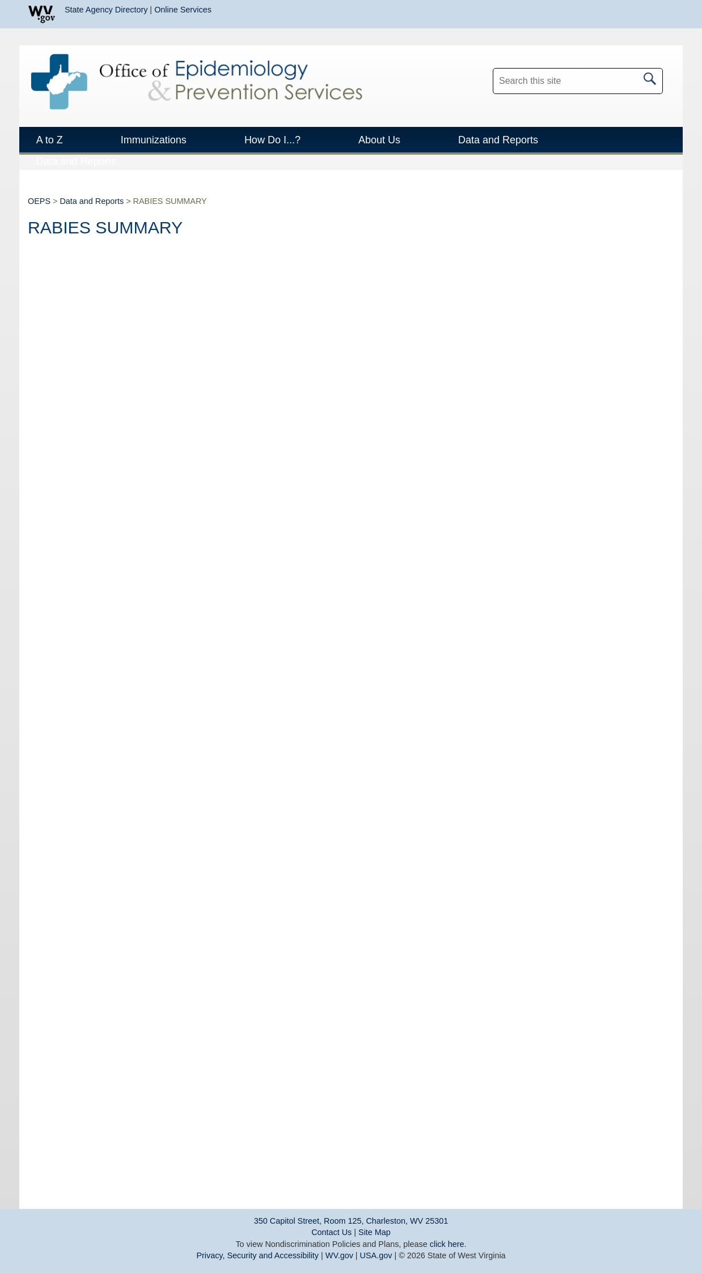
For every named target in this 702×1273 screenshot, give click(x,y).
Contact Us (331, 1232)
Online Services (183, 9)
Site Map (374, 1232)
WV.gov (339, 1255)
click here (447, 1244)
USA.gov (376, 1255)
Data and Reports (92, 201)
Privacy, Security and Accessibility (257, 1255)
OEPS (39, 201)
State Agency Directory (106, 9)
